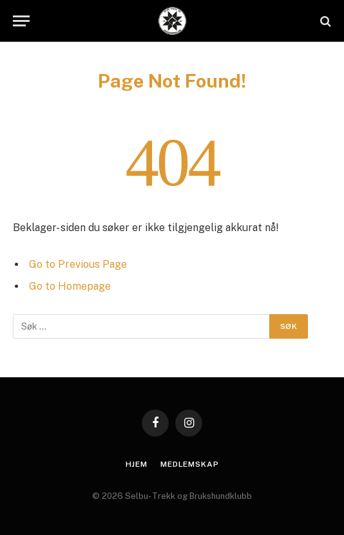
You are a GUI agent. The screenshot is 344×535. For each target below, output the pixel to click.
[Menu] (21, 20)
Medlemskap (189, 464)
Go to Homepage (70, 286)
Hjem (137, 464)
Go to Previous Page (78, 264)
